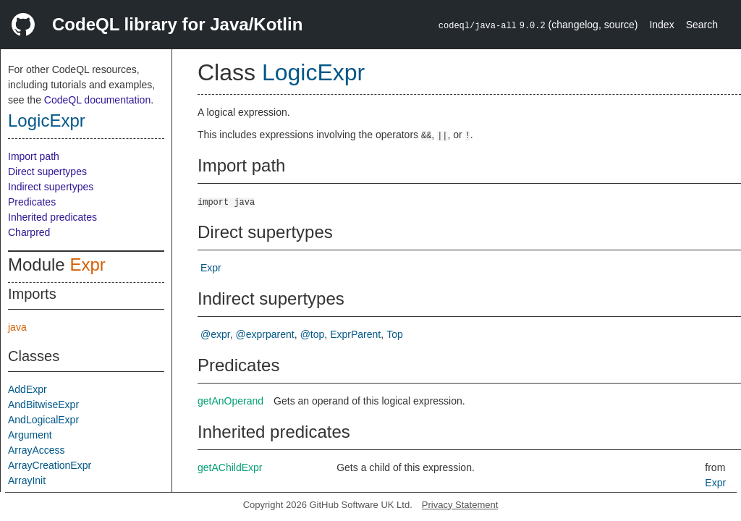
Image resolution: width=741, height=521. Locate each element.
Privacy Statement (460, 504)
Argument (30, 435)
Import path (33, 156)
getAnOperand (230, 401)
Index (661, 24)
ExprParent (355, 334)
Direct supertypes (47, 171)
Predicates (32, 202)
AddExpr (27, 389)
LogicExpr (46, 120)
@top (312, 334)
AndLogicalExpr (43, 419)
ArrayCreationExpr (49, 465)
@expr (215, 334)
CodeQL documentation (97, 100)
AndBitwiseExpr (43, 404)
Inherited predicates (52, 217)
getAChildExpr (230, 467)
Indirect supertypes (50, 186)
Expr (87, 264)
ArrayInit (27, 480)
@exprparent (265, 334)
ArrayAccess (36, 450)
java (17, 327)
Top (394, 334)
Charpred (29, 232)
